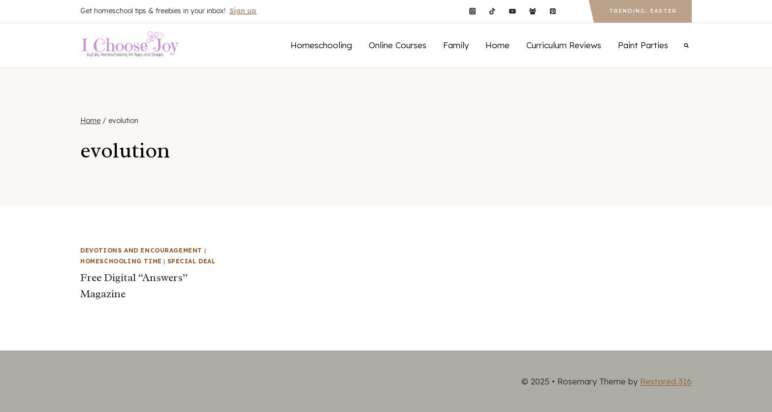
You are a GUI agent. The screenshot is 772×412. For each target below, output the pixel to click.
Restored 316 (666, 381)
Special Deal (191, 261)
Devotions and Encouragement (141, 250)
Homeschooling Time (121, 261)
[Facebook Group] (532, 11)
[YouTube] (512, 11)
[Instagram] (472, 11)
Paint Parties (643, 45)
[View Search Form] (686, 45)
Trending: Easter (643, 11)
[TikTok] (492, 11)
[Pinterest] (552, 11)
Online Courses (397, 45)
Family (456, 45)
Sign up (243, 10)
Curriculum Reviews (563, 45)
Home (497, 45)
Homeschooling (321, 45)
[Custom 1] (572, 11)
